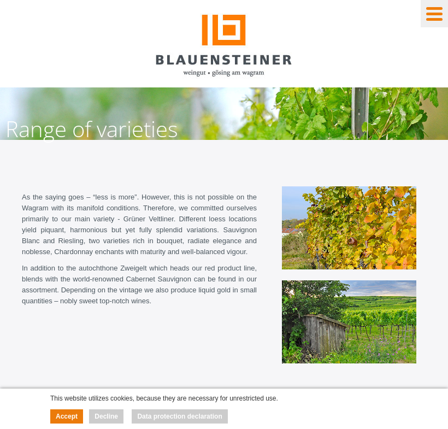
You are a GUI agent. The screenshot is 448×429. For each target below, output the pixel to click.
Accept (67, 416)
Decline (106, 416)
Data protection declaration (179, 416)
